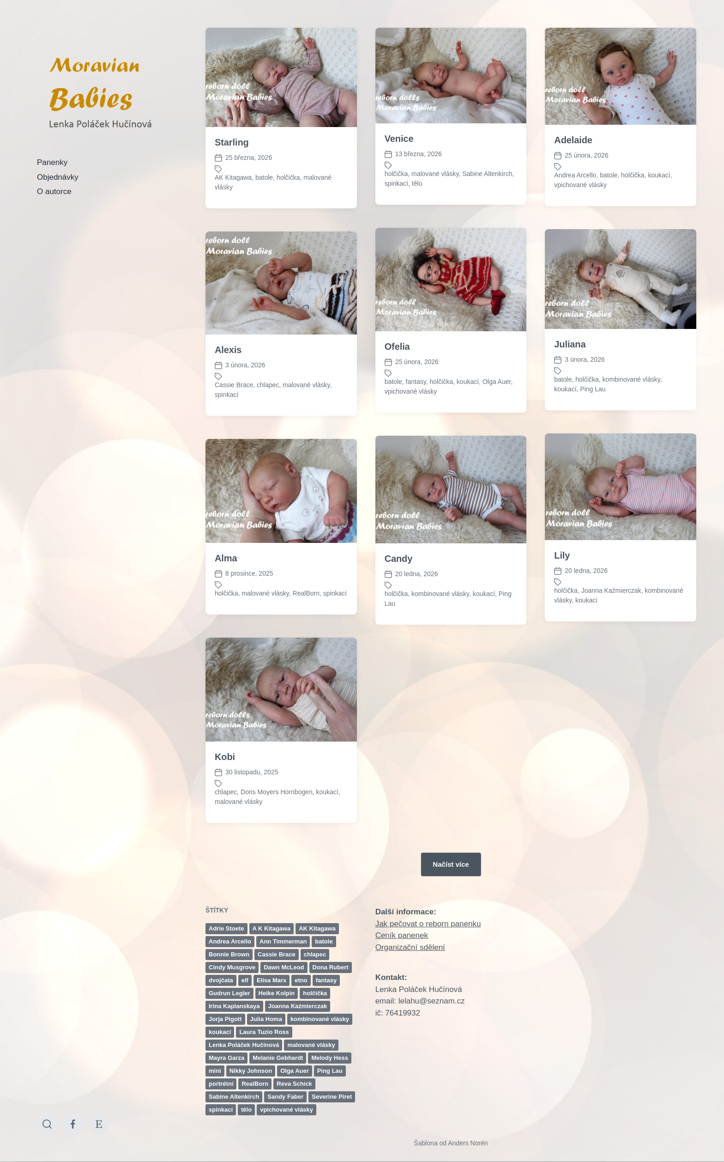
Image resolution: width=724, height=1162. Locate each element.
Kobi (225, 821)
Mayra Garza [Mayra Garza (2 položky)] (226, 1057)
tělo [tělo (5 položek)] (246, 1109)
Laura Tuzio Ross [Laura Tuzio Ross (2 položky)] (264, 1031)
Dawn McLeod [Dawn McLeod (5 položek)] (284, 967)
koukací (659, 175)
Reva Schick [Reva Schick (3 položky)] (294, 1083)
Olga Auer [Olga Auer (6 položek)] (294, 1070)
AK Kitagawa (233, 177)
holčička (288, 177)
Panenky (52, 162)
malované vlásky (435, 173)
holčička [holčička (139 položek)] (315, 993)
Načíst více (451, 864)
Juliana (569, 344)
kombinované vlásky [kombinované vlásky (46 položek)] (319, 1019)
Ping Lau (592, 389)
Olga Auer (497, 381)
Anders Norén (468, 1143)
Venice (399, 139)
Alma (226, 623)
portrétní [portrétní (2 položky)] (221, 1083)
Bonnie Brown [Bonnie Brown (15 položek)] (229, 954)
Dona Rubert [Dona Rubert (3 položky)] (331, 967)
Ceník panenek (401, 935)
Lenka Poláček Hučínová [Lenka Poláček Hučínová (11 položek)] (244, 1044)
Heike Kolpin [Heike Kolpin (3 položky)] (277, 993)
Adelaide (573, 140)
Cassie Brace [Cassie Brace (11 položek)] (277, 954)
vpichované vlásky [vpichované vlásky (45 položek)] (286, 1109)
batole (264, 177)
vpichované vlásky (580, 185)
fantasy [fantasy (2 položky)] (326, 980)
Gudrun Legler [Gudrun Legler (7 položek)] (229, 993)
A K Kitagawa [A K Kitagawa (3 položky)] (272, 928)
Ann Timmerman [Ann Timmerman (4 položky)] (283, 941)
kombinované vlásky (631, 379)
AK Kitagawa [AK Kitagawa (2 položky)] (317, 928)
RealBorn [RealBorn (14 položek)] (254, 1083)
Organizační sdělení (410, 947)
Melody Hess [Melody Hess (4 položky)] (329, 1057)
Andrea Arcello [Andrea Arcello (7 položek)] (230, 941)
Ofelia (397, 346)
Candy (399, 623)
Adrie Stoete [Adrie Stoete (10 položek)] (226, 928)
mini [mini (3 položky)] (215, 1070)
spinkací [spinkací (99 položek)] (221, 1109)
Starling (232, 142)
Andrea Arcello (575, 175)
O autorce (54, 191)
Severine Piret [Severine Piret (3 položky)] (332, 1096)
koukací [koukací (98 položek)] (220, 1031)
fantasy (416, 381)
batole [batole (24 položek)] (323, 941)
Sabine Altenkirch (487, 173)
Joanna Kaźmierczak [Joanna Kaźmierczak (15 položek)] (297, 1006)
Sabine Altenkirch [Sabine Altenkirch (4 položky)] (234, 1096)
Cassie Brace (234, 385)
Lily (562, 620)
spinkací (396, 183)
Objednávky (57, 177)
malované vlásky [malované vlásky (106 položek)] (311, 1044)
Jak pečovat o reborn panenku (428, 923)
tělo (417, 183)
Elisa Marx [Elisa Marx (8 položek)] (271, 980)
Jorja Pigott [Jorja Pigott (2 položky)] (225, 1019)
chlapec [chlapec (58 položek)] (315, 954)
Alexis (228, 350)
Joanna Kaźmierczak (611, 655)
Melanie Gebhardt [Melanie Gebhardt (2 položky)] (278, 1057)
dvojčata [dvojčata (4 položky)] (221, 980)
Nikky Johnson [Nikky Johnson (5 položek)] (250, 1070)
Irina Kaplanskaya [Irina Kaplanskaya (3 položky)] (234, 1006)
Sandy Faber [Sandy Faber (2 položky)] (285, 1096)
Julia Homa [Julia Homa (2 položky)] (266, 1019)
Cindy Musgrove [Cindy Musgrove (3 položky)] (232, 967)
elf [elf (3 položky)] (244, 980)
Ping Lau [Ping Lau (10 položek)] (330, 1070)
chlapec (268, 385)
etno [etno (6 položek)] (301, 980)
